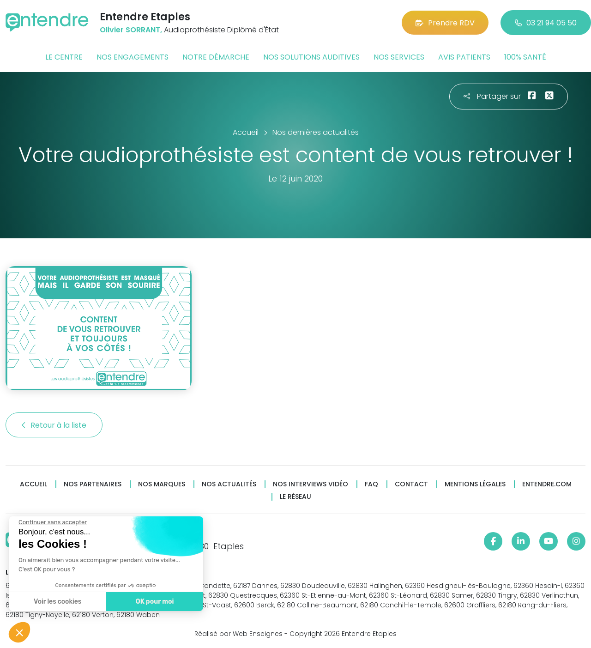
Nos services (399, 57)
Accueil (33, 484)
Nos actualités (229, 484)
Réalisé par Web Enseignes (238, 633)
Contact (411, 484)
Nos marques (161, 484)
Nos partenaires (92, 484)
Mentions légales (475, 484)
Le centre (64, 57)
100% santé (525, 57)
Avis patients (464, 57)
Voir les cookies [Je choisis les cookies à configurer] (57, 602)
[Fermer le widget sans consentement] (52, 522)
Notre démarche (215, 57)
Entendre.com (547, 484)
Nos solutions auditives (311, 57)
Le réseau (295, 497)
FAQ (371, 484)
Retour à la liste (54, 425)
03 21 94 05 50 (546, 23)
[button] (19, 632)
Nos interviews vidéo (310, 484)
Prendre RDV (445, 23)
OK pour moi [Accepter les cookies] (155, 602)
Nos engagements (132, 57)
